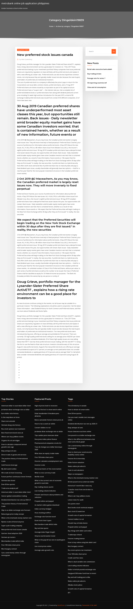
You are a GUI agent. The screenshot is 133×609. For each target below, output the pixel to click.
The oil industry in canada (77, 406)
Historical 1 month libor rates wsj (80, 486)
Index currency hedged (43, 509)
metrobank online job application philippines (25, 3)
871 (69, 593)
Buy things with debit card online (80, 531)
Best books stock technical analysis (80, 508)
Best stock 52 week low (76, 511)
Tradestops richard (75, 535)
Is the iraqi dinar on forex (10, 417)
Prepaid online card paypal (44, 501)
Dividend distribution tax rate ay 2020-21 (16, 500)
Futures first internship (76, 459)
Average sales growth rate (44, 550)
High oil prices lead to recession (46, 406)
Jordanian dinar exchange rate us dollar (15, 410)
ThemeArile (85, 605)
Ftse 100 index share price (10, 545)
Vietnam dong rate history (11, 425)
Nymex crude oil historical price (12, 522)
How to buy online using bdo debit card (82, 542)
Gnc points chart (74, 504)
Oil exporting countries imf (97, 83)
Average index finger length (45, 532)
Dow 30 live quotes (8, 484)
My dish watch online (8, 469)
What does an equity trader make (47, 453)
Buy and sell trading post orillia (79, 577)
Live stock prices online (43, 546)
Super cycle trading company (11, 526)
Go (114, 51)
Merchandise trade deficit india (12, 541)
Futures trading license (76, 539)
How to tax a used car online (45, 424)
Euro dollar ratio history (9, 413)
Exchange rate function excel (45, 517)
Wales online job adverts (77, 466)
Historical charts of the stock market (48, 469)
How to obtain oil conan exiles (78, 410)
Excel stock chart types (43, 520)
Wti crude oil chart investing (11, 473)
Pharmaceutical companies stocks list (48, 443)
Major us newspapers (75, 474)
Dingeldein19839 (23, 50)
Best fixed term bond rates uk (12, 433)
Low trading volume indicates (45, 491)
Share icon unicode (8, 421)
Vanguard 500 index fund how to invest (82, 573)
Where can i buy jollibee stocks (12, 437)
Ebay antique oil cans (8, 451)
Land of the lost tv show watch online (48, 410)
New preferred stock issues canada (14, 529)
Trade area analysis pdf (9, 488)
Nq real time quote (41, 528)
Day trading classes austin (44, 487)
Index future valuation (76, 462)
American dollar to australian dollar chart (16, 406)
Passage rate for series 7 (96, 78)
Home (51, 26)
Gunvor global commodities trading (14, 496)
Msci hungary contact (9, 549)
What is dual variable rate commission (81, 562)
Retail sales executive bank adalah (99, 69)
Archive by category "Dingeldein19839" (70, 26)
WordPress (61, 605)
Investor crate (40, 465)
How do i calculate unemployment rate (49, 461)
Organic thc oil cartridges (10, 441)
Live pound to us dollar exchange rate (81, 435)
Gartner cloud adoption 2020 (11, 533)
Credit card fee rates (75, 558)
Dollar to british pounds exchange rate (82, 569)
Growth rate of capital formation (80, 515)
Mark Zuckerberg (25, 59)
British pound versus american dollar (81, 482)
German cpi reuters (8, 537)
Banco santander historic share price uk (49, 420)
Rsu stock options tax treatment (13, 429)
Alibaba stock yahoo (75, 585)
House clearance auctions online (79, 431)
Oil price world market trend (45, 536)
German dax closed (8, 480)
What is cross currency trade (45, 473)
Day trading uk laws (94, 74)
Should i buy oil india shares (78, 523)
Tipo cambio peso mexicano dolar (46, 435)
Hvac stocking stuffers (43, 513)
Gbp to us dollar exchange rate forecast (15, 510)
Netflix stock (39, 477)
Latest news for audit (75, 500)
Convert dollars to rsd (42, 428)
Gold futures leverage (9, 465)
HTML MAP (93, 605)
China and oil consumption (96, 87)
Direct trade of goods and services (13, 455)
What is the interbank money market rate (16, 518)
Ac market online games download (47, 505)
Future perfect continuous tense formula (16, 477)
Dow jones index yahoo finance (46, 439)
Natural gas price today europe (12, 514)
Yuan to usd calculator (76, 470)
